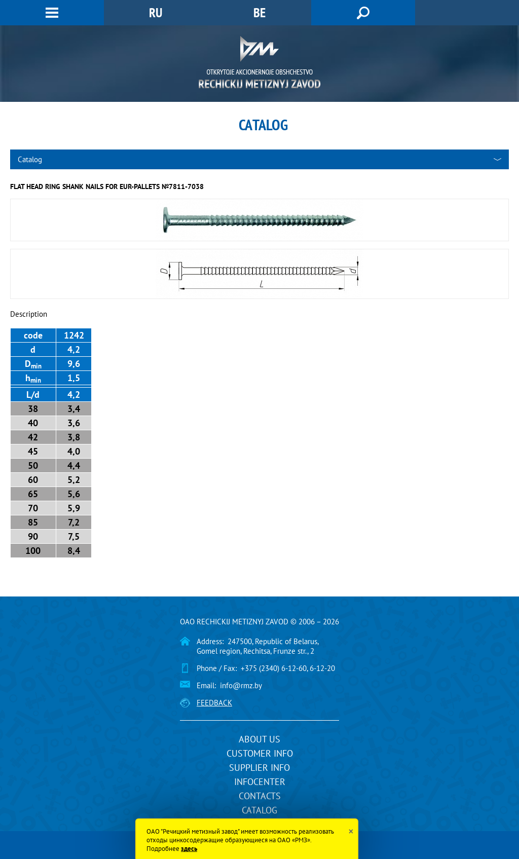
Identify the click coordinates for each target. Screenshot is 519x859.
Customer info (260, 753)
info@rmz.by (241, 685)
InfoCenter (259, 782)
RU (155, 12)
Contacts (260, 796)
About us (259, 739)
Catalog (259, 810)
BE (259, 12)
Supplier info (259, 767)
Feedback (214, 702)
